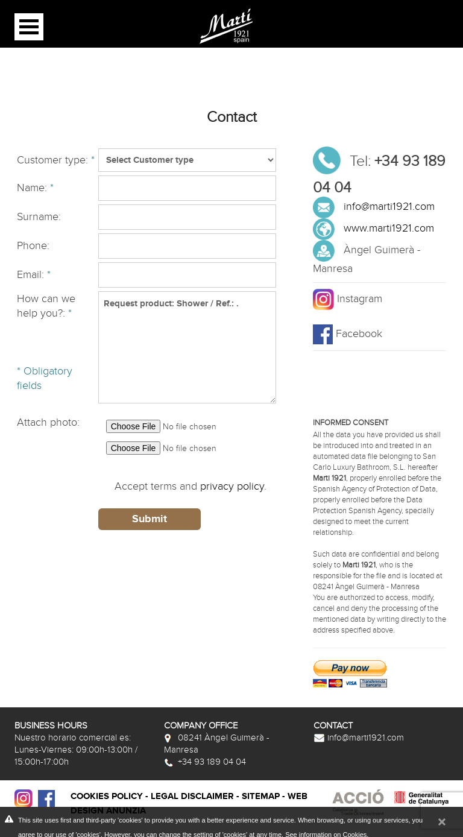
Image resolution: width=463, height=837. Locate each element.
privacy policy (232, 486)
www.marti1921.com (389, 228)
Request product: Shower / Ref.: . (187, 347)
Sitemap (261, 796)
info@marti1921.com (389, 206)
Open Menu (28, 26)
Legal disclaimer (192, 796)
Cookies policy (107, 796)
